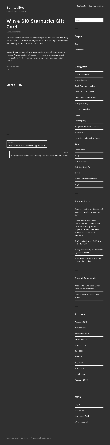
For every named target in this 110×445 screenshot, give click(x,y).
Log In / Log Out (96, 6)
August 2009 (80, 345)
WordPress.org (81, 422)
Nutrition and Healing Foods (87, 138)
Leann (77, 294)
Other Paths (80, 150)
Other (77, 144)
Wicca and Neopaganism (86, 178)
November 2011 (81, 339)
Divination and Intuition (85, 97)
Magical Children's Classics (87, 126)
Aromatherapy (81, 80)
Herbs (77, 115)
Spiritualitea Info (82, 167)
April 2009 (79, 368)
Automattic (46, 438)
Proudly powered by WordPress (17, 438)
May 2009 (79, 362)
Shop (77, 155)
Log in (77, 404)
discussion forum (33, 37)
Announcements (14, 32)
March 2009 (80, 374)
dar (8, 69)
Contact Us (81, 6)
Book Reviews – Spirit (84, 92)
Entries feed (80, 410)
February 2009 (81, 380)
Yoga (77, 184)
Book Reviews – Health (85, 86)
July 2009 (79, 351)
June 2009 (79, 357)
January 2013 (80, 328)
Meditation (80, 132)
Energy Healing (81, 103)
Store (77, 44)
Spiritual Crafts (81, 161)
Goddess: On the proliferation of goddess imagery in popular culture (89, 212)
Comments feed (82, 416)
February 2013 (81, 322)
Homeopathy (80, 121)
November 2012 (82, 333)
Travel (77, 173)
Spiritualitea (16, 7)
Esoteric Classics (82, 109)
